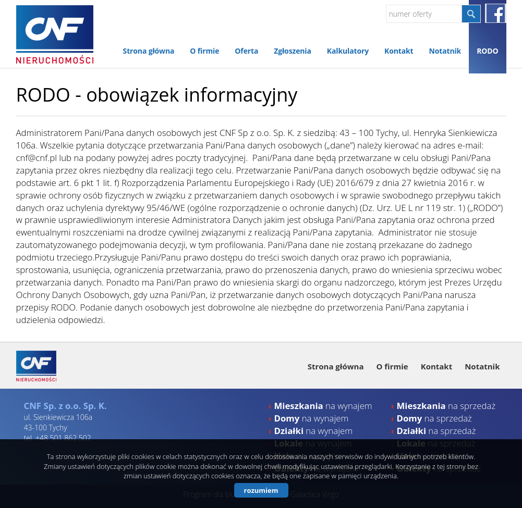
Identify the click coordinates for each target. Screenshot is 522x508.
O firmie (204, 51)
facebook (495, 13)
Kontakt (398, 51)
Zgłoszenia (292, 51)
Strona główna (149, 51)
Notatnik (445, 51)
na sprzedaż (446, 406)
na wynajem (323, 406)
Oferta (246, 51)
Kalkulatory (348, 51)
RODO (487, 51)
